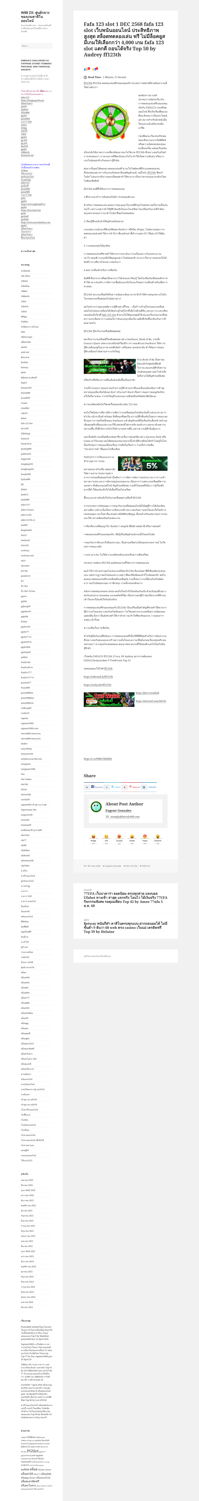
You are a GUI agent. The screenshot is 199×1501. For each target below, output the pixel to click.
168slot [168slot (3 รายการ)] (24, 1437)
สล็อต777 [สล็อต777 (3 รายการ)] (37, 1474)
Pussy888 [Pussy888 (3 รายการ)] (31, 1455)
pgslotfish (25, 647)
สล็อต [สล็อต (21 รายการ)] (34, 1469)
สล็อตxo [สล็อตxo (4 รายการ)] (32, 1478)
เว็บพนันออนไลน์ (28, 1125)
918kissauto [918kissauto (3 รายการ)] (40, 1437)
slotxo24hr (26, 794)
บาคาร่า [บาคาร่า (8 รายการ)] (25, 1465)
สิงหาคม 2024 (27, 1281)
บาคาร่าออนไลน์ (28, 901)
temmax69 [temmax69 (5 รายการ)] (26, 1461)
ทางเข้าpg (25, 886)
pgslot (24, 115)
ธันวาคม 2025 (27, 1200)
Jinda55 (24, 494)
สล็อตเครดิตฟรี (27, 1048)
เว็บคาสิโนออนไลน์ (29, 1109)
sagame (24, 718)
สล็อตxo (24, 1028)
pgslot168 (25, 626)
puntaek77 (26, 682)
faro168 (24, 428)
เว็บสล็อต (25, 1130)
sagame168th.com (29, 728)
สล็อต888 (25, 112)
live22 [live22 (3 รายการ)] (43, 1447)
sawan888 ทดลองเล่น (31, 733)
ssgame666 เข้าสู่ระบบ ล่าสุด (34, 804)
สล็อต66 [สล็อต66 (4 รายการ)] (41, 1469)
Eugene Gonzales (118, 810)
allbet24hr (26, 342)
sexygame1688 (28, 769)
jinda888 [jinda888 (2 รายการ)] (47, 1444)
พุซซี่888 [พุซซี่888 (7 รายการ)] (25, 1469)
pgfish (24, 601)
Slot (23, 774)
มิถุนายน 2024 (27, 1292)
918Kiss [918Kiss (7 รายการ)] (31, 1437)
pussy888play (27, 697)
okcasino (25, 565)
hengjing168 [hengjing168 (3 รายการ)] (32, 1443)
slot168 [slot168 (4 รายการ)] (34, 1458)
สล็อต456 (25, 982)
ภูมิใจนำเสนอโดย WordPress (97, 956)
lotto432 (25, 545)
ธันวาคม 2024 (27, 1261)
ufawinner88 (27, 860)
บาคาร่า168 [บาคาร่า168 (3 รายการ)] (34, 1465)
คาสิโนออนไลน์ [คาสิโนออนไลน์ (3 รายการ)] (37, 1462)
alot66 (24, 347)
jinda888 (25, 499)
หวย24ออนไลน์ (28, 1084)
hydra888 (25, 479)
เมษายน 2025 (27, 1241)
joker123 (25, 97)
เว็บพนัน (24, 1119)
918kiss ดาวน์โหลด (29, 326)
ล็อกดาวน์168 (27, 962)
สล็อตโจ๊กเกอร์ (27, 1069)
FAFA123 (146, 866)
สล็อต (23, 972)
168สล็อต (25, 286)
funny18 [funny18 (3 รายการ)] (24, 1443)
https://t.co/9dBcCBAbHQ (98, 758)
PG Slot (24, 586)
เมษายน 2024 (27, 1302)
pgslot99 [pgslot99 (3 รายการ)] (24, 1455)
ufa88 (23, 845)
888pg (24, 316)
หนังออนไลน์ (26, 1079)
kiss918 (24, 146)
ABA (23, 331)
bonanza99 (26, 387)
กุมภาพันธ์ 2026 (28, 1190)
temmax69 (26, 825)
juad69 (24, 525)
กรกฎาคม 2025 (28, 1225)
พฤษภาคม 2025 (28, 1236)
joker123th (26, 514)
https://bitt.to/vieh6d (147, 693)
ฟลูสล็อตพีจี (26, 931)
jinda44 (24, 109)
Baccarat (25, 357)
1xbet (23, 134)
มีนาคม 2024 (27, 1307)
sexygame (26, 764)
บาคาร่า (24, 891)
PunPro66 (25, 662)
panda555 (25, 575)
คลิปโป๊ (24, 131)
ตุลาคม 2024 (26, 1271)
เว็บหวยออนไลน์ (28, 1135)
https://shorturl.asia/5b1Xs (151, 701)
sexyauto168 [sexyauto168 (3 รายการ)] (26, 1459)
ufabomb (25, 855)
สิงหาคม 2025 (27, 1220)
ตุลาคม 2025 (26, 1210)
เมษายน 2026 (27, 1180)
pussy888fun (27, 692)
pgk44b (24, 616)
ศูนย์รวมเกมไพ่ (27, 967)
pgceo (24, 596)
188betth (25, 152)
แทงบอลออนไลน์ (28, 1155)
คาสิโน (24, 870)
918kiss (24, 170)
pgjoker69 (26, 611)
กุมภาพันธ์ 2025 (28, 1251)
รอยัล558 (25, 957)
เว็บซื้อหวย (25, 1114)
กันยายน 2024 (27, 1276)
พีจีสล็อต (25, 921)
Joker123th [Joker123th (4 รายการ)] (35, 1446)
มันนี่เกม (24, 936)
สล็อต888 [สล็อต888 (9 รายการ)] (46, 1474)
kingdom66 (26, 530)
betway (24, 367)
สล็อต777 (25, 997)
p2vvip (24, 570)
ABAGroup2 (26, 337)
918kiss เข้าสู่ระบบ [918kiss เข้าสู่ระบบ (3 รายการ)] (27, 1440)
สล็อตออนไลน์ (27, 1043)
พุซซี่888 (25, 926)
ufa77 (23, 840)
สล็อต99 (24, 1018)
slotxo (24, 124)
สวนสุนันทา (26, 1074)
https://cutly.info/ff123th (97, 684)
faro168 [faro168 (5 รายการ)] (45, 1440)
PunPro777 (26, 672)
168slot (24, 281)
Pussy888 (25, 687)
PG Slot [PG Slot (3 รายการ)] (24, 1452)
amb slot (25, 352)
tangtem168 (26, 814)
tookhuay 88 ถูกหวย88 (31, 830)
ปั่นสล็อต (25, 906)
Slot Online (26, 779)
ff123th (88, 83)
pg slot (24, 140)
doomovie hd (27, 155)
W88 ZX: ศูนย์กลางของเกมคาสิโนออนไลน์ (35, 16)
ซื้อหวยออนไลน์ (28, 237)
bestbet (24, 362)
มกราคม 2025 (27, 1256)
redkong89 (26, 708)
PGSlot (24, 621)
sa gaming (26, 179)
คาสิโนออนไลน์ (28, 875)
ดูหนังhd (25, 219)
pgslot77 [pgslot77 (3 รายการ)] (42, 1452)
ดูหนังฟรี (25, 185)
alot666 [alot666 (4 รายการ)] (38, 1440)
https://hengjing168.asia (32, 100)
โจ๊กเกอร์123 (26, 173)
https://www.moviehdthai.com (35, 222)
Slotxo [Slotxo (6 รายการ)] (41, 1458)
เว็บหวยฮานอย (27, 1145)
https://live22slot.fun (31, 210)
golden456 (26, 453)
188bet (24, 291)
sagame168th (27, 723)
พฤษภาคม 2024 (28, 1297)
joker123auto (27, 509)
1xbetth (24, 306)
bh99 (23, 372)
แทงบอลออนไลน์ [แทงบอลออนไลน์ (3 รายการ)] (27, 1489)
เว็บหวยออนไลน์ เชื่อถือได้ (32, 1140)
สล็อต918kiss (27, 1013)
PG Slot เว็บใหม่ (28, 591)
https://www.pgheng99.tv (33, 204)
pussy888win (27, 703)
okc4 (23, 560)
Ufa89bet (25, 850)
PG (22, 581)
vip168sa (25, 865)
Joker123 (25, 504)
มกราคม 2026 (27, 1195)
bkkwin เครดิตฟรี (29, 377)
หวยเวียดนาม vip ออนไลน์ (32, 1089)
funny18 (25, 438)
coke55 (24, 413)
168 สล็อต (25, 276)
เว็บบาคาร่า (26, 231)
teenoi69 (25, 819)
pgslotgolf (25, 652)
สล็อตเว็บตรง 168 (28, 1058)
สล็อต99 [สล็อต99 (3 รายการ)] (48, 1470)
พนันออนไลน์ (27, 916)
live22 (24, 535)
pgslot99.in (26, 642)
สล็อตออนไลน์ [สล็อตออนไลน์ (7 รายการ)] (43, 1477)
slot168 (24, 784)
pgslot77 (25, 631)
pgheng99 (25, 606)
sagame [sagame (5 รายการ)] (39, 1455)
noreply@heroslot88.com (122, 816)
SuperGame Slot (29, 809)
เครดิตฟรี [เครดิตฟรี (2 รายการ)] (49, 1486)
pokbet (24, 657)
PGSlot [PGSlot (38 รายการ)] (33, 1450)
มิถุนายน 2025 (27, 1231)
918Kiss (24, 321)
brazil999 (25, 398)
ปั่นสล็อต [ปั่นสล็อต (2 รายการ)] (41, 1465)
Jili (22, 484)
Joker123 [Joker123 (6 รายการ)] (25, 1446)
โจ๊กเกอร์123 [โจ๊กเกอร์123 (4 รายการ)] (38, 1489)
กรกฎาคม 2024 (28, 1286)
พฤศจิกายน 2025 (28, 1205)
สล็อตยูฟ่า (25, 1038)
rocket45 (25, 713)
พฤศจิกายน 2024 (28, 1266)
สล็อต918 (25, 1008)
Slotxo (24, 789)
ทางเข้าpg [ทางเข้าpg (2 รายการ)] (46, 1462)
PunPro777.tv (27, 677)
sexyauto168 (27, 753)
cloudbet (25, 408)
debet (24, 418)
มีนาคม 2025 (27, 1246)
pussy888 (25, 118)
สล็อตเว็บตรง (26, 103)
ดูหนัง (23, 213)
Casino (24, 403)
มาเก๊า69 (25, 942)
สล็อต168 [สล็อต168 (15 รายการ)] (27, 1474)
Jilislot (24, 489)
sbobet (24, 743)
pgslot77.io (26, 636)
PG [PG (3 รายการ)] (47, 1447)
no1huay (25, 550)
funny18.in (26, 443)
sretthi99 (25, 799)
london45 (25, 540)
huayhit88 (26, 474)
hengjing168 (27, 464)
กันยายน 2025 (27, 1215)
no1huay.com (27, 555)
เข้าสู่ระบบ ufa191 (29, 1099)
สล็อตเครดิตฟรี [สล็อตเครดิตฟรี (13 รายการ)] (30, 1481)
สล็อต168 (25, 977)
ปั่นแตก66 (25, 911)
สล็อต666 (25, 992)
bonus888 (25, 392)
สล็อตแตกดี (26, 1064)
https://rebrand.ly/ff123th (98, 676)
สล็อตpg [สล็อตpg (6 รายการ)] (25, 1477)
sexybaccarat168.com (31, 758)
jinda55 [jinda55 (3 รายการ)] (40, 1443)
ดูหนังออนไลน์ (27, 176)
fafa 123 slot (27, 423)
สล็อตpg (24, 1023)
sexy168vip (26, 748)
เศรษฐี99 (25, 1150)
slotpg (24, 127)
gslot (23, 198)
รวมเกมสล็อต (27, 952)
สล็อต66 (24, 987)
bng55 (24, 382)
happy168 (25, 459)
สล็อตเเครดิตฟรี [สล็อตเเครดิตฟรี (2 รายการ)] (41, 1486)
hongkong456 (27, 469)
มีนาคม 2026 (27, 1185)
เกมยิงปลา (25, 1094)
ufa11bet (25, 835)
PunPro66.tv (27, 667)
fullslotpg (25, 433)
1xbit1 (24, 311)
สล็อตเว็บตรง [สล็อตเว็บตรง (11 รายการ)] (28, 1485)
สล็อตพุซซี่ (25, 1033)
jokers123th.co (28, 520)
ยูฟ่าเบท (24, 947)
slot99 (24, 106)
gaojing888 (26, 448)
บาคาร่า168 (26, 121)
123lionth (25, 270)
